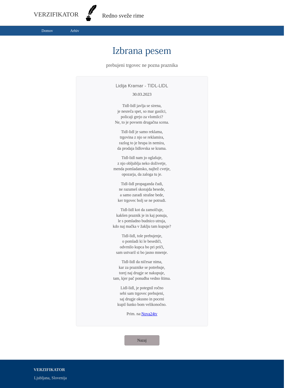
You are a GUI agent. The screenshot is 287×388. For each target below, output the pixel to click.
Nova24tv (149, 313)
